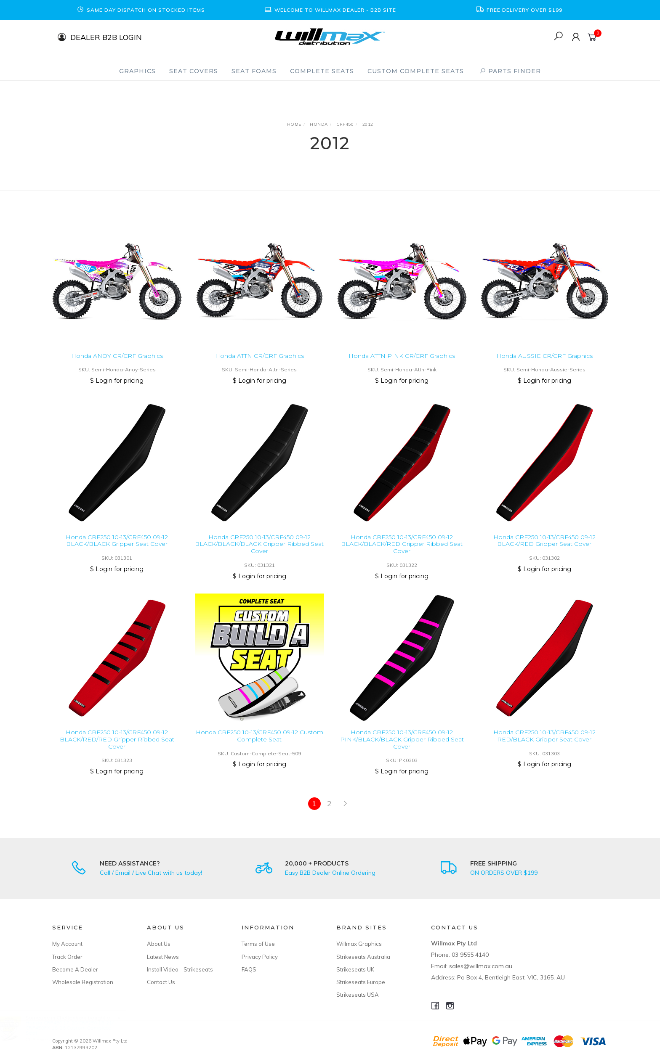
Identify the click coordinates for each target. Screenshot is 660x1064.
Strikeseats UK (355, 969)
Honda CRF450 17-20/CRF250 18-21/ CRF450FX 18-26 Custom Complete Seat (77, 1027)
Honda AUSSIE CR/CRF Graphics (544, 356)
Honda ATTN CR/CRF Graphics (259, 356)
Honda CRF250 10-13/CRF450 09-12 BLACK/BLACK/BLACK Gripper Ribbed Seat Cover (259, 551)
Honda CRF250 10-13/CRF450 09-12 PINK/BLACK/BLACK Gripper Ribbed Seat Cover (402, 747)
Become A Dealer (75, 969)
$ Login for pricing (117, 380)
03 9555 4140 (470, 954)
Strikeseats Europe (360, 982)
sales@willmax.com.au (480, 966)
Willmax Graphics (359, 943)
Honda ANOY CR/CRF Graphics (117, 356)
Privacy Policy (260, 956)
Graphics (137, 71)
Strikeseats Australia (363, 956)
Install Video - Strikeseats (180, 969)
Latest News (163, 956)
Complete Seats (322, 71)
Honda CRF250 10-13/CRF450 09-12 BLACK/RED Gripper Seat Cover (544, 547)
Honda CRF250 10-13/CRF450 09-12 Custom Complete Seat (259, 743)
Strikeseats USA (357, 994)
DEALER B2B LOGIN (106, 37)
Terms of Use (258, 943)
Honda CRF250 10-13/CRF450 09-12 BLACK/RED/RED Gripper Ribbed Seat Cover (117, 747)
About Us (158, 943)
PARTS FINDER (510, 71)
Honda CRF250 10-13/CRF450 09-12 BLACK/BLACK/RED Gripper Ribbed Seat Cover (402, 551)
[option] (140, 10)
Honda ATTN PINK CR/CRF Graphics (402, 356)
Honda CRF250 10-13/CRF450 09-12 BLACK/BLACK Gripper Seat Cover (117, 547)
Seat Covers (193, 71)
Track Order (67, 956)
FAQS (249, 969)
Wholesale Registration (82, 982)
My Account (67, 943)
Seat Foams (254, 71)
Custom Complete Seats (415, 71)
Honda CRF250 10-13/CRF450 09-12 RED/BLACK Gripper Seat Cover (544, 743)
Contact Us (161, 982)
